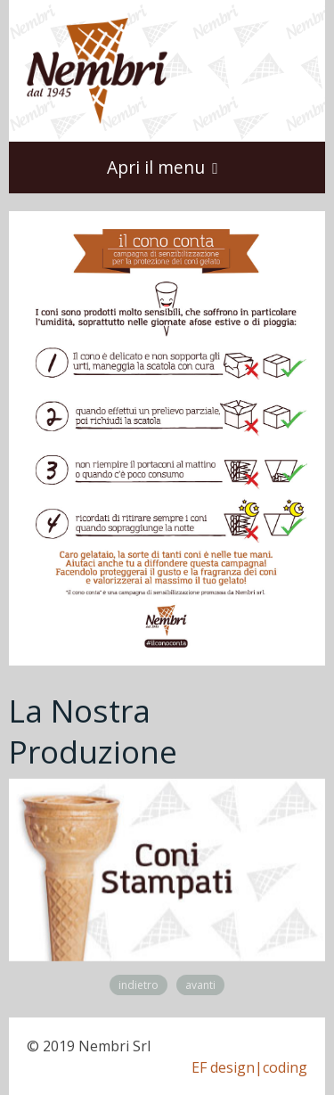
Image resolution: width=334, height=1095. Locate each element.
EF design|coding (249, 1067)
